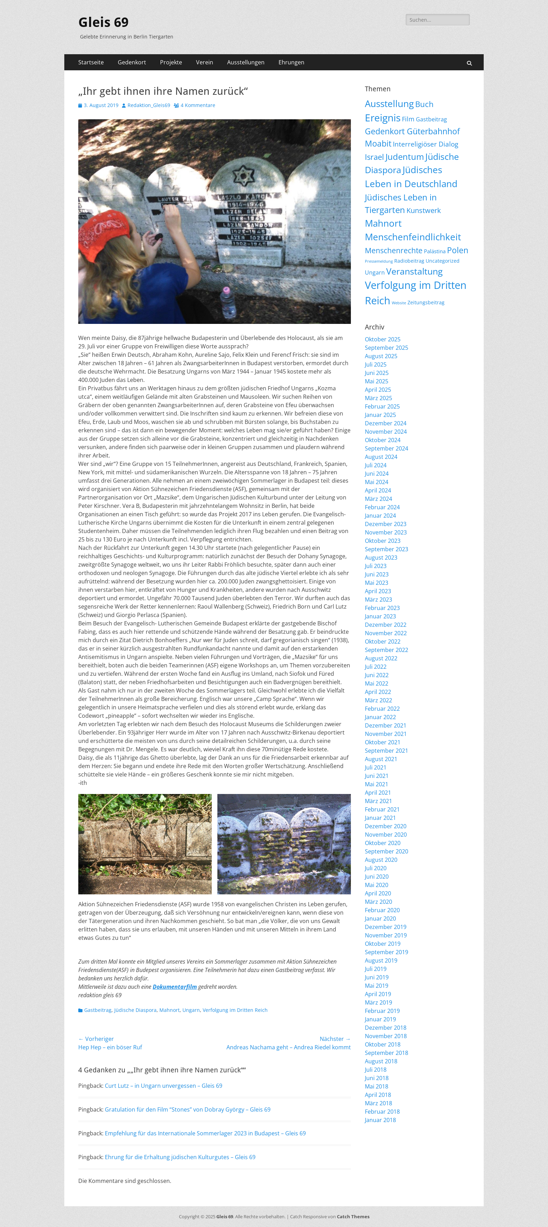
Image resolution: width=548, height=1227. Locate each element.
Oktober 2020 (383, 843)
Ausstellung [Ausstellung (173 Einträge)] (389, 103)
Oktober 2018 (383, 1044)
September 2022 (386, 650)
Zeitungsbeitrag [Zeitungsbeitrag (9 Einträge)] (426, 302)
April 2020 (378, 893)
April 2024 (378, 490)
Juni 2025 (377, 373)
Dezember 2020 (385, 826)
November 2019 (386, 935)
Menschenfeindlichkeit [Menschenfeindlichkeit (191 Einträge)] (413, 236)
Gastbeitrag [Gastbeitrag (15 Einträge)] (431, 119)
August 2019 (381, 960)
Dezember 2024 (385, 423)
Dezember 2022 (385, 625)
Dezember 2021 (385, 725)
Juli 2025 (376, 364)
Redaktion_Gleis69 (149, 105)
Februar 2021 (382, 809)
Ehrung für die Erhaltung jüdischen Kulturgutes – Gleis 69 (180, 1157)
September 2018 (386, 1053)
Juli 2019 (376, 969)
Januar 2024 (380, 515)
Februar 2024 (382, 507)
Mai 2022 (376, 683)
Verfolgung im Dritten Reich (235, 1010)
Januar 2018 (380, 1120)
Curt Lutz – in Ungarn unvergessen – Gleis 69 (163, 1086)
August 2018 (381, 1061)
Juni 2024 (377, 473)
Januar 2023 (380, 616)
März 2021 (378, 801)
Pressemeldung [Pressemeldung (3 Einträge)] (379, 261)
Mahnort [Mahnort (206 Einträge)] (383, 223)
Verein (204, 62)
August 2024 (381, 457)
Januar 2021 (380, 818)
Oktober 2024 (383, 440)
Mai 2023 (376, 583)
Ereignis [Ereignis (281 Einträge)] (383, 117)
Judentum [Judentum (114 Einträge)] (404, 156)
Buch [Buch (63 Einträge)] (424, 104)
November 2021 (386, 734)
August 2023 (381, 557)
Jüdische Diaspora (135, 1010)
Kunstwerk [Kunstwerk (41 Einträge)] (423, 210)
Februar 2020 (382, 910)
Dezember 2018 (385, 1027)
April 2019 (378, 994)
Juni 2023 (377, 574)
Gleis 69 (103, 22)
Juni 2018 (377, 1078)
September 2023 (386, 549)
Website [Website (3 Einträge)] (399, 302)
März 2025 (378, 398)
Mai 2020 (376, 885)
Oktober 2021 (383, 742)
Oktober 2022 (383, 641)
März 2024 (378, 499)
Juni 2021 (377, 776)
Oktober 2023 (383, 541)
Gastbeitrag (97, 1010)
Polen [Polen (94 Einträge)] (457, 250)
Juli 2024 (376, 465)
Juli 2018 (376, 1069)
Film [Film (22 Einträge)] (408, 119)
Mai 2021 (376, 784)
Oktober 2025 (383, 339)
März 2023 (378, 599)
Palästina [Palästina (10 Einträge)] (435, 251)
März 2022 (378, 700)
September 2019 (386, 952)
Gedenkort (132, 62)
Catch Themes (353, 1216)
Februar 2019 (382, 1011)
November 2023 (386, 532)
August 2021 (381, 759)
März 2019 (378, 1002)
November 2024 (386, 431)
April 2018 (378, 1095)
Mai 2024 (376, 482)
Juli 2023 (376, 566)
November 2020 (386, 834)
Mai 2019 (376, 986)
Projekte (171, 62)
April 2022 (378, 692)
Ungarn (191, 1010)
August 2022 (381, 658)
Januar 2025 (380, 415)
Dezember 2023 (385, 524)
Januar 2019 (380, 1019)
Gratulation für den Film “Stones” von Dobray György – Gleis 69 (188, 1109)
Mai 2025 (376, 381)
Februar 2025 (382, 406)
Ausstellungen (246, 62)
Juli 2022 (376, 667)
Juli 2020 (376, 868)
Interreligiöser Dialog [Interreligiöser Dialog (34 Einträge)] (425, 144)
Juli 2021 (376, 767)
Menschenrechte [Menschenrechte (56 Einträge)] (394, 250)
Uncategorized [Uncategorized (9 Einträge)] (443, 260)
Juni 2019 (377, 977)
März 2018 (378, 1103)
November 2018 (386, 1036)
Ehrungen (291, 62)
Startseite (91, 62)
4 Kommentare (198, 105)
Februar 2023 (382, 608)
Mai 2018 (376, 1086)
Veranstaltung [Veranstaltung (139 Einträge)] (414, 271)
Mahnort (169, 1010)
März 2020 (378, 902)
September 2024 (386, 448)
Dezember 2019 (385, 927)
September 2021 (386, 750)
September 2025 (386, 348)
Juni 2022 (377, 675)
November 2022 (386, 633)
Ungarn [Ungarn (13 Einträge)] (375, 272)
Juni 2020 (377, 876)
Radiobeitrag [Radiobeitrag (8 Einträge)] (409, 260)
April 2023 (378, 591)
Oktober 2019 (383, 944)
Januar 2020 (380, 918)
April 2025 (378, 389)
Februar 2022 (382, 708)
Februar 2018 (382, 1111)
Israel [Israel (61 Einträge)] (374, 157)
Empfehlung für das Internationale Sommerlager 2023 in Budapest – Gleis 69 (205, 1133)
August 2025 (381, 356)
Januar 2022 (380, 717)
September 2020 (386, 851)
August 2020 (381, 860)
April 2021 (378, 792)
